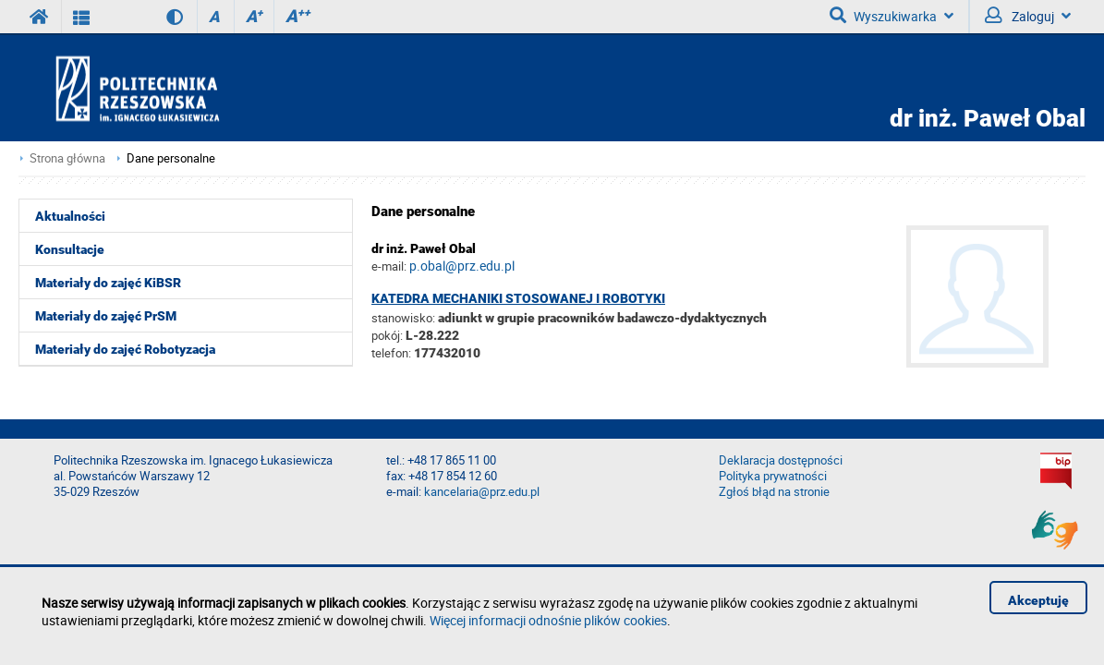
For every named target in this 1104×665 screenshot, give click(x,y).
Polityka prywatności (773, 476)
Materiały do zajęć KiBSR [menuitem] (108, 282)
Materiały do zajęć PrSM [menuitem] (105, 315)
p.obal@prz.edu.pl (462, 265)
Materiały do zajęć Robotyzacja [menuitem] (125, 349)
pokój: (388, 335)
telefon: (391, 353)
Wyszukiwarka (891, 15)
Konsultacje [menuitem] (69, 249)
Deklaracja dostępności (781, 460)
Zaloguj (1028, 15)
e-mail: (388, 266)
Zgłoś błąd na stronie (774, 492)
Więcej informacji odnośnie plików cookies (548, 620)
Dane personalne (171, 158)
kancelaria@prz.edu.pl (482, 492)
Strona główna (67, 158)
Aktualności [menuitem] (70, 216)
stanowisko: (403, 317)
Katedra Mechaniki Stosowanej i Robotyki (518, 298)
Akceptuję (1038, 600)
